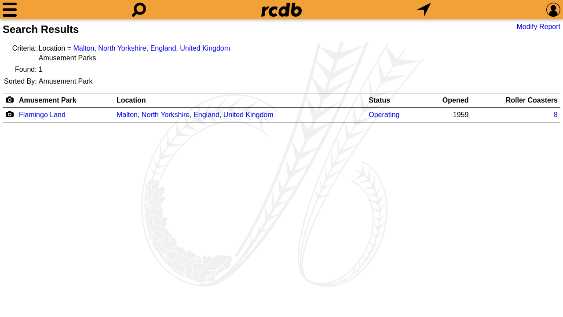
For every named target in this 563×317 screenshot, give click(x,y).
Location (131, 100)
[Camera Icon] (9, 114)
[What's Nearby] (424, 10)
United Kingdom (205, 48)
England (163, 48)
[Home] (281, 10)
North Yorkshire (122, 48)
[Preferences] (553, 10)
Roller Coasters (532, 100)
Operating (384, 114)
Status (379, 100)
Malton (83, 48)
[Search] (139, 10)
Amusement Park (48, 100)
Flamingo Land (42, 114)
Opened (455, 100)
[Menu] (10, 10)
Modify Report (538, 26)
